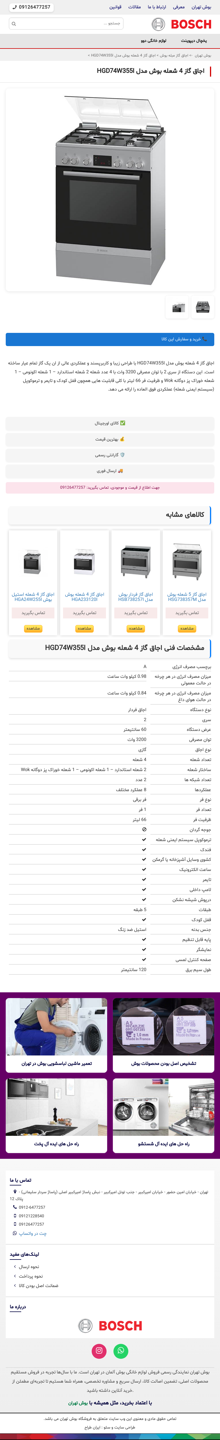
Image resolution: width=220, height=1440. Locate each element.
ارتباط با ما (156, 7)
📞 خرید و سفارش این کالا (184, 339)
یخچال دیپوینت (194, 41)
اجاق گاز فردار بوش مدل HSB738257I (135, 597)
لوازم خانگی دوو (153, 41)
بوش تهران (201, 7)
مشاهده (187, 628)
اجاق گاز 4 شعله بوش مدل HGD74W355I (123, 55)
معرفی (179, 7)
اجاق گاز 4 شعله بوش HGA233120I (84, 597)
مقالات (134, 7)
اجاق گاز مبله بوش (173, 55)
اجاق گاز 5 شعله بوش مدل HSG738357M (187, 597)
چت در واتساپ (33, 1234)
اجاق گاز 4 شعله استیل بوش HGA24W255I (33, 597)
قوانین (115, 7)
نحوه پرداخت (27, 1276)
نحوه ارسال (25, 1267)
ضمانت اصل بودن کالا (35, 1286)
